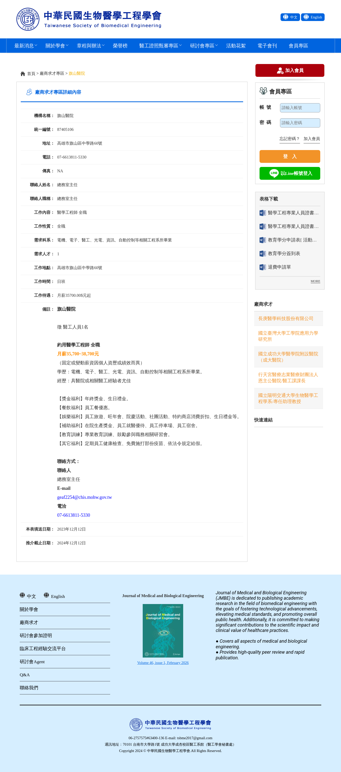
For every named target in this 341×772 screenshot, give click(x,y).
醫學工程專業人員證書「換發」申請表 (290, 226)
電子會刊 (267, 45)
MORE (316, 281)
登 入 (290, 156)
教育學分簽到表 (280, 253)
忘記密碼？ (290, 138)
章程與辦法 (89, 45)
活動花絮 (236, 45)
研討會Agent (32, 661)
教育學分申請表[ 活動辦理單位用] (290, 240)
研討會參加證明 (36, 635)
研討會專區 (202, 45)
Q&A (25, 674)
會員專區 (298, 45)
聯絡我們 (29, 687)
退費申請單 (275, 267)
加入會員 (294, 70)
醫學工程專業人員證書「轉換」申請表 (290, 213)
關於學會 (55, 45)
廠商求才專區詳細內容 (58, 92)
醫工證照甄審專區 (158, 45)
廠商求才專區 (52, 73)
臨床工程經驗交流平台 (43, 648)
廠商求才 (263, 304)
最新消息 (24, 45)
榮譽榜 (120, 45)
